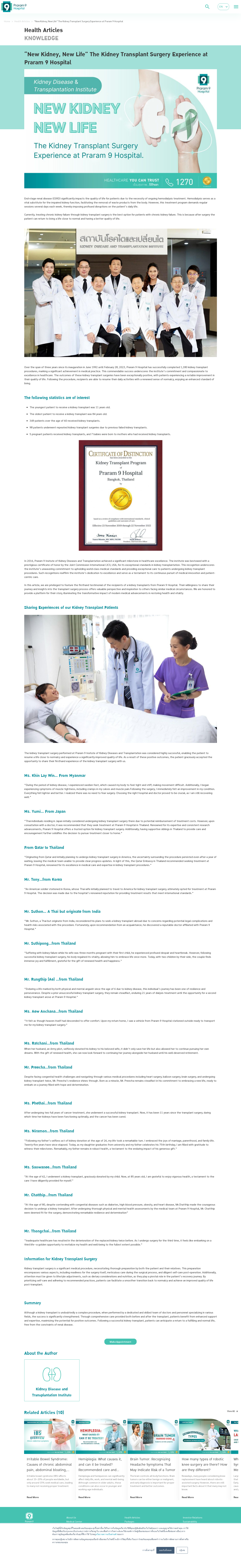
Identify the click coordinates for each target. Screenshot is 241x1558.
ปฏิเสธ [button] (182, 1550)
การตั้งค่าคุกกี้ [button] (148, 1550)
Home (7, 21)
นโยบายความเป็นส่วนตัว (106, 1534)
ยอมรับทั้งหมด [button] (165, 1550)
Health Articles (22, 21)
